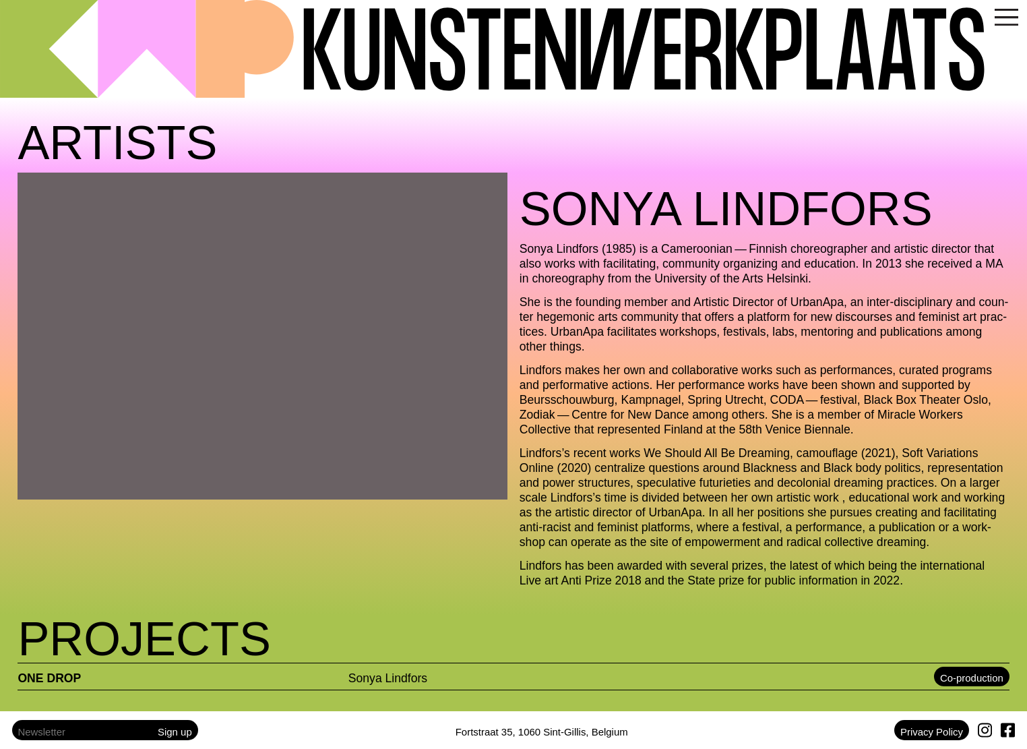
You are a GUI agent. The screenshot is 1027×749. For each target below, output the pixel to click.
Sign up (175, 732)
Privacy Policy (931, 732)
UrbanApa (817, 302)
